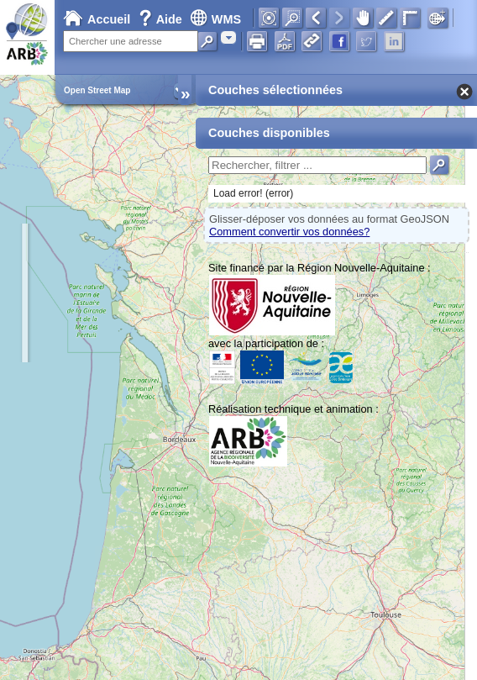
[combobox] (228, 37)
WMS (215, 19)
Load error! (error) (253, 193)
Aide (162, 19)
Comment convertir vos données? (289, 231)
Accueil (96, 19)
